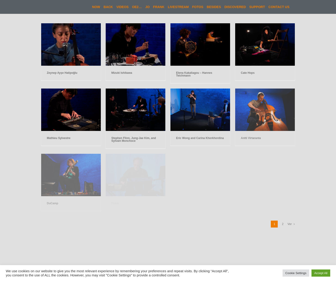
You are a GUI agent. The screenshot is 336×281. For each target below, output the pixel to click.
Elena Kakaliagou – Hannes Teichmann (194, 74)
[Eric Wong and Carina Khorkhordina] (200, 90)
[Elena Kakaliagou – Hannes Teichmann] (200, 25)
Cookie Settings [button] (295, 273)
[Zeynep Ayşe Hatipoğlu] (71, 25)
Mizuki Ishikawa (121, 72)
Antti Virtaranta (251, 138)
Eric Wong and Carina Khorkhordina (200, 138)
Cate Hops (248, 72)
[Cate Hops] (265, 25)
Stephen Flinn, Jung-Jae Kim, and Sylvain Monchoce (133, 139)
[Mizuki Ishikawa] (135, 25)
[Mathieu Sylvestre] (71, 90)
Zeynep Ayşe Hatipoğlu (62, 72)
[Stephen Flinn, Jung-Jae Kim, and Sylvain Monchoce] (135, 90)
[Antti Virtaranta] (265, 90)
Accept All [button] (320, 273)
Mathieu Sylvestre (59, 138)
